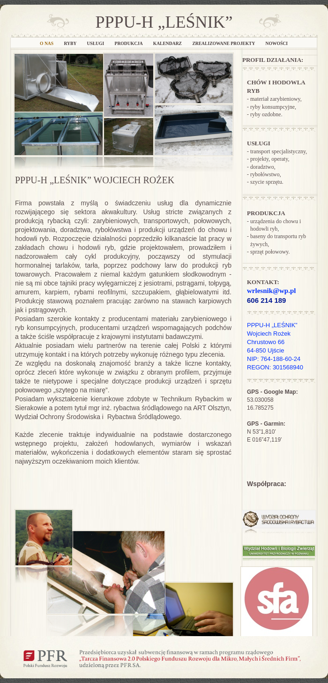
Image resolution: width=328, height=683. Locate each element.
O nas (47, 43)
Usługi (96, 43)
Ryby (71, 43)
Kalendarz (168, 43)
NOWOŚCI (277, 43)
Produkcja (129, 43)
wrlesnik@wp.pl (271, 290)
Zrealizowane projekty (224, 43)
